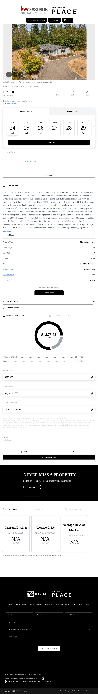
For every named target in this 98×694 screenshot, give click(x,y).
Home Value (48, 604)
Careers (67, 604)
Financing (39, 604)
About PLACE (77, 604)
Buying (24, 604)
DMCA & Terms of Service (80, 691)
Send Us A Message (49, 648)
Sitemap (91, 691)
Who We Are (59, 604)
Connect (86, 604)
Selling (31, 604)
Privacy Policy (64, 691)
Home (10, 604)
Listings (17, 604)
